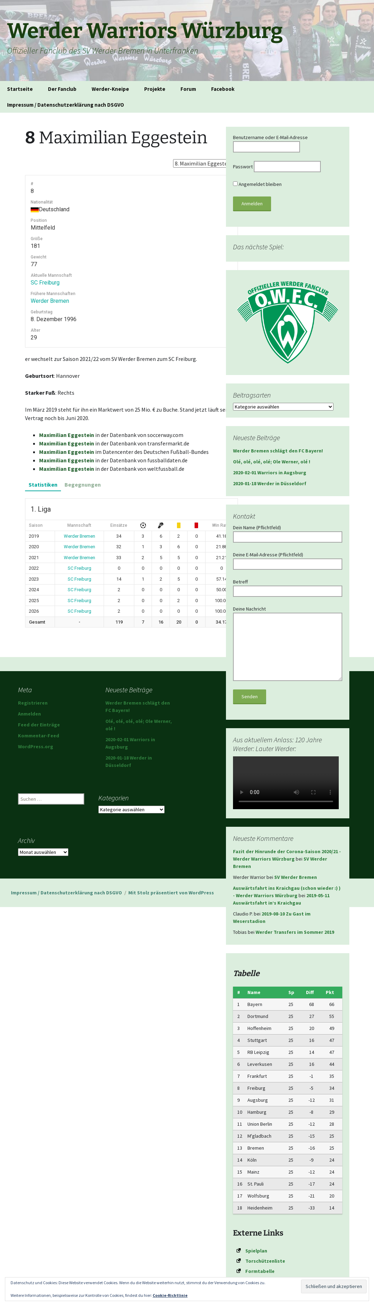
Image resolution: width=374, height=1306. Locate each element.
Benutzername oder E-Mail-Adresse (270, 137)
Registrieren (33, 703)
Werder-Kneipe (110, 89)
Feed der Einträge (39, 724)
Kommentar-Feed (38, 735)
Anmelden (29, 714)
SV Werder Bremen (295, 877)
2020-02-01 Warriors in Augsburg (269, 472)
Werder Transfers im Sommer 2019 (295, 932)
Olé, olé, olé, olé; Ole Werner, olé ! (271, 461)
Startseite (20, 89)
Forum (188, 89)
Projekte (154, 89)
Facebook (222, 89)
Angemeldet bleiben (257, 184)
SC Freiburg (45, 282)
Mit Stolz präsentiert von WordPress (171, 892)
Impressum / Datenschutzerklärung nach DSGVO (65, 104)
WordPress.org (35, 746)
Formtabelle (260, 1271)
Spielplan (256, 1251)
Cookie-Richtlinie (170, 1295)
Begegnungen (83, 484)
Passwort (243, 166)
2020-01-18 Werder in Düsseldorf (269, 483)
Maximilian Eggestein (66, 434)
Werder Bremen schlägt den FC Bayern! (278, 451)
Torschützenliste (265, 1261)
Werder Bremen (50, 301)
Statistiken (43, 484)
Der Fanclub (62, 89)
